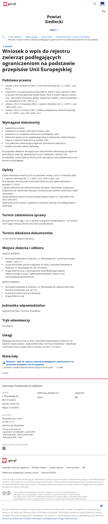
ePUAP (5, 373)
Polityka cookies (39, 467)
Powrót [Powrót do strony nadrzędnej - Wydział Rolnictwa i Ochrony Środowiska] (8, 46)
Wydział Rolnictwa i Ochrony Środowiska (73, 37)
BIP (76, 397)
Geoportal (79, 393)
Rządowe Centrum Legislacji (15, 467)
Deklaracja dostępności (48, 393)
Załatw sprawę (31, 37)
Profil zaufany (73, 467)
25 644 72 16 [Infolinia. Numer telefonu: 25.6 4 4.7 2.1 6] (8, 421)
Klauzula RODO (48, 472)
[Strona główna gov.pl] (9, 4)
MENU (54, 30)
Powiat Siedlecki (54, 19)
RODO (40, 397)
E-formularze (46, 37)
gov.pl (9, 460)
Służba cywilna (56, 467)
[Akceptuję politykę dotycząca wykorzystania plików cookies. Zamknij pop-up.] (101, 506)
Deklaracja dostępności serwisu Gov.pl (20, 472)
